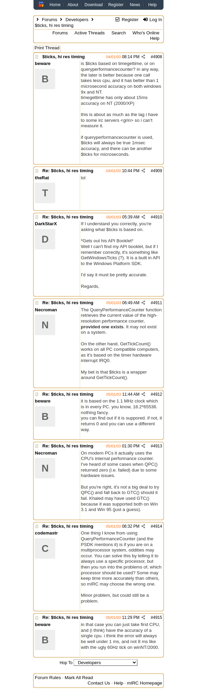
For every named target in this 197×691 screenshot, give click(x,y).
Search (118, 32)
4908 (157, 56)
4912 (157, 394)
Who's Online (146, 32)
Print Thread (46, 47)
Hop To (66, 662)
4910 (157, 217)
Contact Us (99, 683)
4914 (157, 526)
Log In (152, 19)
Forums (49, 19)
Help (152, 4)
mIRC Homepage (144, 683)
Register (115, 4)
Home (55, 4)
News (135, 4)
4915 (157, 617)
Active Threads (90, 32)
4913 (157, 446)
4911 (157, 302)
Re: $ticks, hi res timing (67, 170)
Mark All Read (79, 677)
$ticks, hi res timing (63, 56)
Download (94, 4)
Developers (76, 19)
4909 (157, 170)
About (72, 4)
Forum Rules (48, 677)
